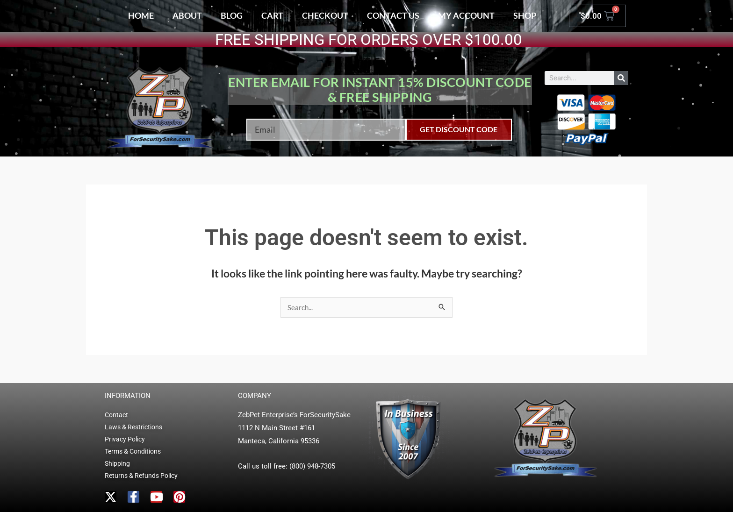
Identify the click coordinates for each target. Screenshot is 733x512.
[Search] (621, 78)
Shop (524, 15)
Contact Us (393, 15)
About (187, 15)
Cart (272, 15)
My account (466, 15)
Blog (232, 15)
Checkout (325, 15)
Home (141, 15)
